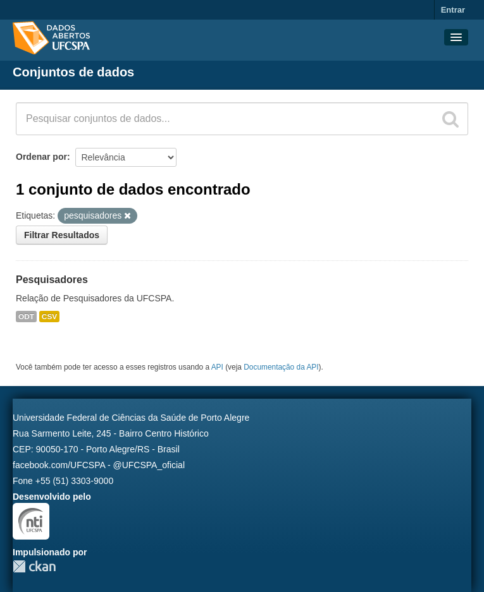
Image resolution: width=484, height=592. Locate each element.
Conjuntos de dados (73, 72)
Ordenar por (41, 157)
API (217, 367)
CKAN (34, 566)
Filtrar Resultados (61, 235)
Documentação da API (281, 367)
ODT (26, 316)
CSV (49, 316)
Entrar (453, 10)
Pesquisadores (52, 279)
